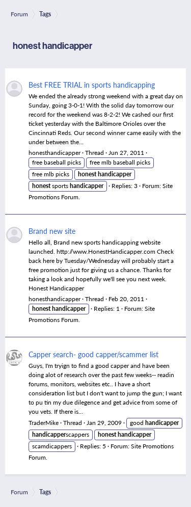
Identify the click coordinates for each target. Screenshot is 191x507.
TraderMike (44, 422)
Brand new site (52, 231)
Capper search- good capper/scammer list (93, 354)
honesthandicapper (54, 152)
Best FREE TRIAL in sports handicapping (92, 84)
